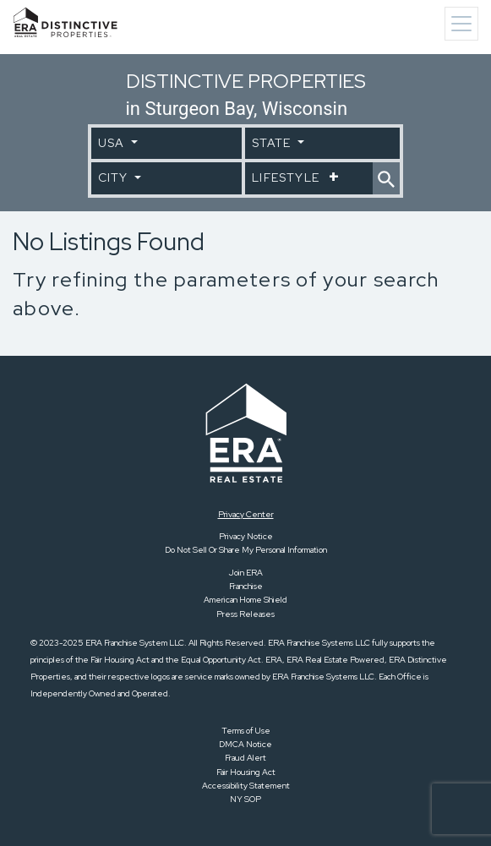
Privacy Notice (246, 536)
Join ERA (246, 572)
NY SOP (245, 799)
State (273, 142)
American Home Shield (245, 599)
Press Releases (245, 614)
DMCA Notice (245, 744)
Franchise (246, 586)
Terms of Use (245, 730)
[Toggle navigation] (461, 24)
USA (113, 142)
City (115, 177)
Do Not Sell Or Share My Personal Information (246, 549)
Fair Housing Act (246, 772)
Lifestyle (287, 177)
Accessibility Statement (246, 785)
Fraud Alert (245, 757)
